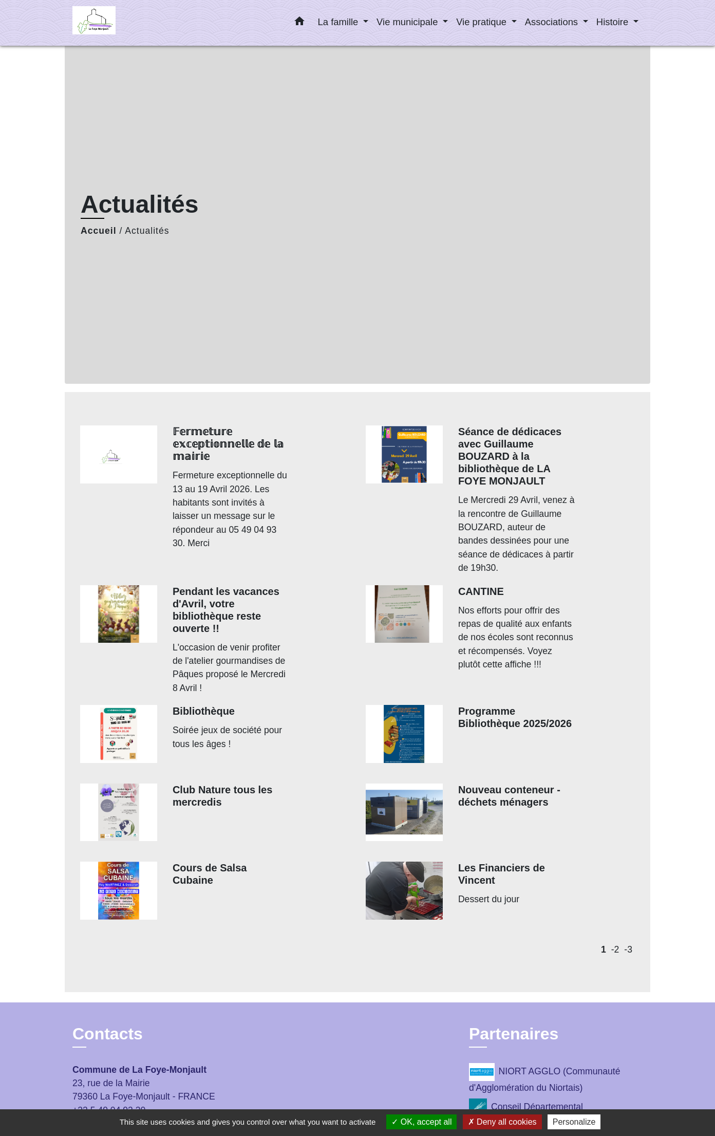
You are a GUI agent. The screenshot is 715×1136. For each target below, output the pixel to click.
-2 (615, 949)
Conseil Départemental (526, 1107)
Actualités (147, 231)
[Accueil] (136, 23)
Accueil (99, 231)
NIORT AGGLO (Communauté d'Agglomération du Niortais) (544, 1078)
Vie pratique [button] (482, 21)
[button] (299, 23)
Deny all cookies (502, 1122)
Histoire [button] (613, 21)
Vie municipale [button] (408, 21)
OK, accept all (421, 1122)
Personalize (574, 1122)
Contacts (107, 1034)
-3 (628, 949)
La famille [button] (339, 21)
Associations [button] (552, 21)
